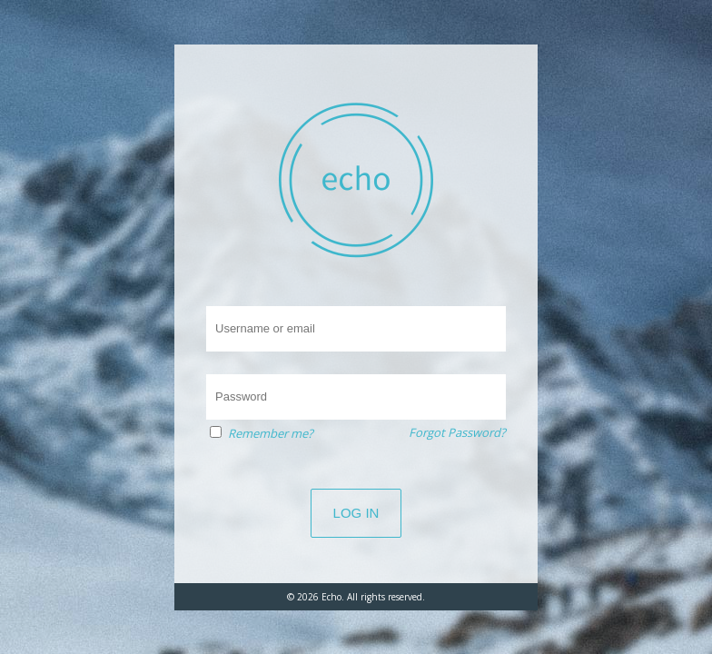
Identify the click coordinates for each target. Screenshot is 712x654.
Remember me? (270, 433)
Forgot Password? (457, 432)
